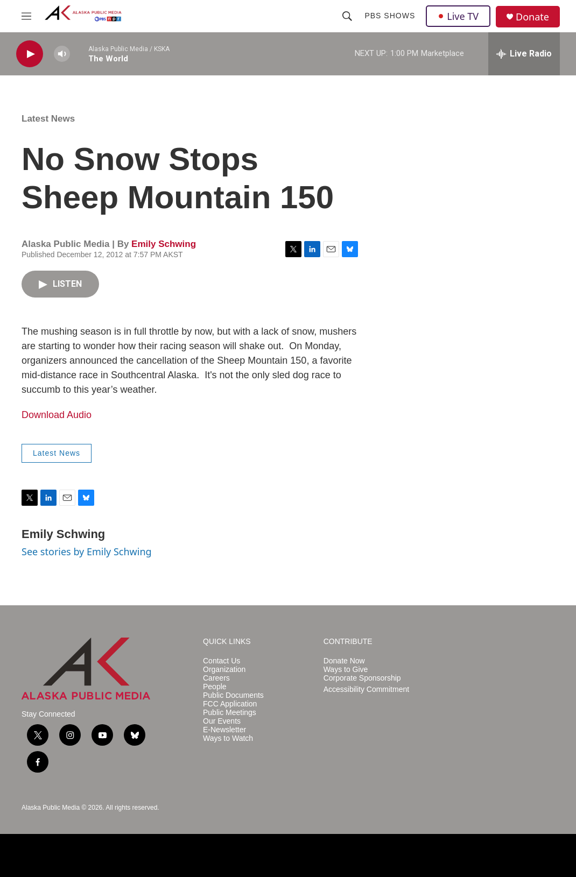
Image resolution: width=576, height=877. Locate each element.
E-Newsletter (224, 730)
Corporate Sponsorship (362, 678)
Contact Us (221, 661)
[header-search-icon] (347, 16)
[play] (29, 54)
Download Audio (57, 414)
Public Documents (233, 695)
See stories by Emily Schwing (87, 551)
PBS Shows (389, 15)
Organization (224, 670)
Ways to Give (346, 670)
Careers (216, 678)
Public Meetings (229, 713)
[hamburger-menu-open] (26, 16)
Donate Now (344, 661)
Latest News (48, 119)
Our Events (222, 721)
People (215, 687)
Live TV (458, 16)
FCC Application (230, 704)
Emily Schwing (163, 244)
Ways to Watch (228, 738)
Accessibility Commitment (366, 689)
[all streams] (524, 53)
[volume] (62, 54)
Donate (532, 17)
